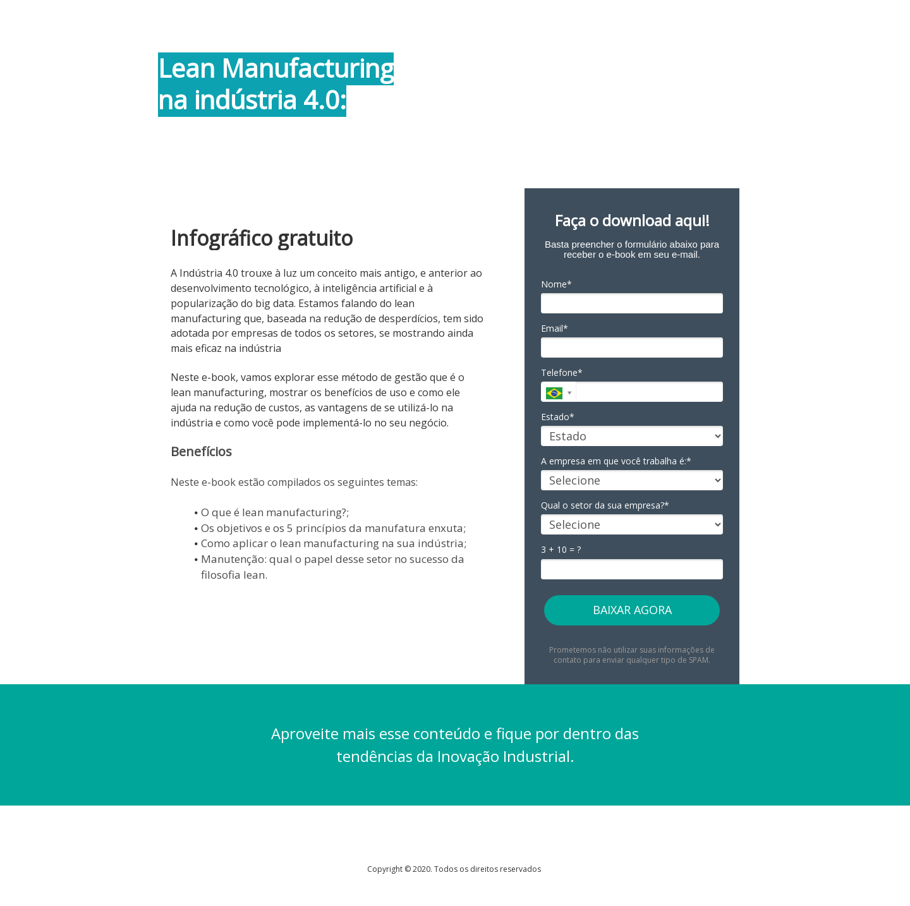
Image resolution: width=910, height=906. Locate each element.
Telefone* (562, 372)
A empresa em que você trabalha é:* (616, 461)
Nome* (556, 284)
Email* (554, 328)
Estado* (557, 417)
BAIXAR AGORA (632, 609)
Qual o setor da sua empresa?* (605, 505)
